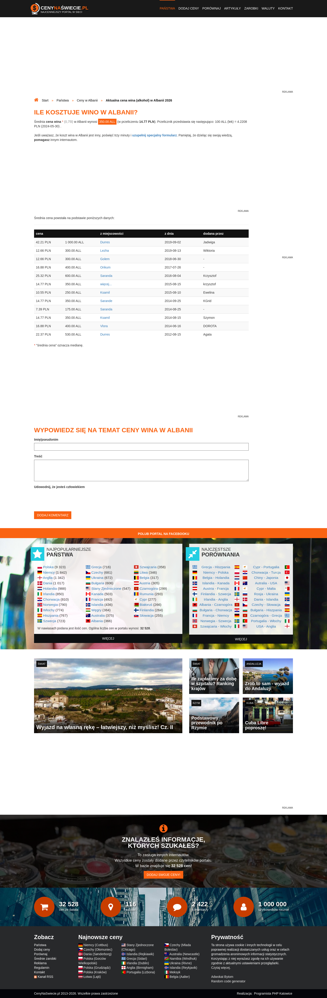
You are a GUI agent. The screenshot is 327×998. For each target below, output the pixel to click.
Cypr (143, 599)
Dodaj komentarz (52, 515)
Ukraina (97, 578)
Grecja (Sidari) (136, 958)
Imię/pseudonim (46, 439)
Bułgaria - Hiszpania (266, 610)
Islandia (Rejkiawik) (140, 954)
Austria (144, 583)
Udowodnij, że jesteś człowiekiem (59, 487)
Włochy (48, 610)
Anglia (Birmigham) (139, 967)
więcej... (106, 284)
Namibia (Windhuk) (183, 958)
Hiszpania (51, 615)
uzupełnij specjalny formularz (154, 135)
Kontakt (285, 8)
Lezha (104, 250)
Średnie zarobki (45, 958)
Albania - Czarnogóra (215, 605)
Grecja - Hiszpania (215, 567)
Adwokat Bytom (222, 977)
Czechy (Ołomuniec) (98, 949)
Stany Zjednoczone (106, 588)
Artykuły (232, 8)
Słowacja (147, 615)
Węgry (96, 610)
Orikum (105, 267)
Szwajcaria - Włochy (216, 626)
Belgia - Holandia (216, 578)
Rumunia (147, 594)
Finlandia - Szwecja (216, 594)
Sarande (106, 301)
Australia (98, 615)
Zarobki (251, 8)
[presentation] (68, 499)
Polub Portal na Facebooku (163, 534)
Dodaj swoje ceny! (163, 875)
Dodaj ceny (188, 8)
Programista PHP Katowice (273, 993)
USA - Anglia (266, 626)
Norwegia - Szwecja (216, 621)
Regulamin (41, 967)
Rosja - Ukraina (266, 594)
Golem (104, 259)
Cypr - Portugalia (266, 567)
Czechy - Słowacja (266, 605)
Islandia (97, 605)
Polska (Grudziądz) (97, 967)
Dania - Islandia (266, 599)
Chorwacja (51, 599)
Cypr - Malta (266, 588)
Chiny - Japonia (266, 578)
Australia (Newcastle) (184, 954)
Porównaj (211, 8)
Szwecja (49, 621)
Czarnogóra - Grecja (266, 615)
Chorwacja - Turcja (266, 572)
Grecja (96, 567)
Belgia (144, 578)
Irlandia (48, 594)
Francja (97, 599)
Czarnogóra (149, 588)
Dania (47, 583)
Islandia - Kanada (216, 583)
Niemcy (49, 572)
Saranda (106, 276)
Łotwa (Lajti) (92, 977)
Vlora (104, 326)
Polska (48, 567)
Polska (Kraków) (95, 972)
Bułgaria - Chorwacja (216, 610)
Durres (105, 242)
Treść (38, 456)
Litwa (144, 572)
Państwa (167, 8)
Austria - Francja (216, 588)
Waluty (268, 8)
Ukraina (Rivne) (181, 963)
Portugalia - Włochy (266, 621)
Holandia (50, 588)
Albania (97, 621)
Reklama (40, 963)
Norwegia (50, 605)
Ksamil (105, 292)
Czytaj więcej (220, 967)
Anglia (48, 578)
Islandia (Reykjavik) (183, 967)
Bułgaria (97, 583)
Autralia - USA (266, 583)
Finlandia (147, 610)
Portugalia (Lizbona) (140, 972)
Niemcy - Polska (215, 572)
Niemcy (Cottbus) (96, 945)
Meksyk (175, 972)
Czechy (97, 572)
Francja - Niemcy (216, 615)
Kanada (97, 594)
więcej (108, 638)
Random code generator (228, 981)
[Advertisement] (163, 58)
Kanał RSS (45, 977)
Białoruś (146, 605)
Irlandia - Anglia (216, 599)
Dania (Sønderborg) (98, 954)
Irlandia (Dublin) (137, 963)
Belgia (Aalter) (180, 977)
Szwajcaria (148, 567)
